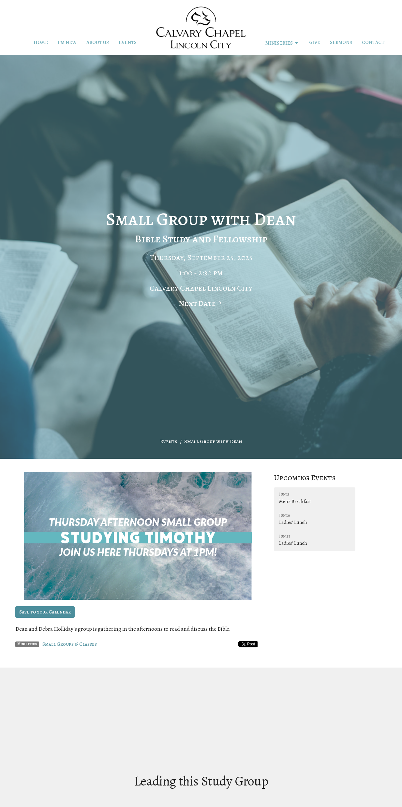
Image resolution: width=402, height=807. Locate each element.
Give (314, 42)
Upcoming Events (304, 477)
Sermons (341, 42)
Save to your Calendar (45, 612)
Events (128, 42)
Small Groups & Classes (69, 644)
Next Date (201, 303)
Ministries (282, 43)
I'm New (67, 42)
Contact (373, 42)
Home (41, 42)
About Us (97, 42)
